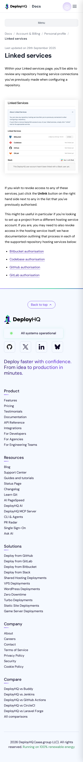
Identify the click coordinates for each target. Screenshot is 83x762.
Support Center (15, 472)
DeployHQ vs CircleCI (19, 705)
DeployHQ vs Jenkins (19, 694)
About (8, 633)
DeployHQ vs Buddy (18, 689)
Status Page (12, 483)
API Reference (14, 422)
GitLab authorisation (25, 275)
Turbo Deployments (18, 600)
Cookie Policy (14, 667)
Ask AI (8, 533)
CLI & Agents (13, 517)
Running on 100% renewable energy (49, 747)
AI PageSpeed (14, 500)
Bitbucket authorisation (27, 251)
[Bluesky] (57, 346)
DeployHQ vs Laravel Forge (23, 711)
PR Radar (10, 522)
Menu (41, 22)
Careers (10, 639)
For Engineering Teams (20, 445)
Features (10, 400)
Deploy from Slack (17, 572)
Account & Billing (28, 34)
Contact (10, 644)
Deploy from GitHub (18, 556)
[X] (25, 346)
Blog (7, 467)
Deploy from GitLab (18, 561)
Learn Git (10, 495)
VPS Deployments (17, 583)
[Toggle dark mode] (67, 6)
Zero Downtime (15, 594)
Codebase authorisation (27, 259)
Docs (8, 34)
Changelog (12, 489)
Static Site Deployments (21, 605)
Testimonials (13, 411)
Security (10, 661)
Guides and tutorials (19, 478)
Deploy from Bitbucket (20, 567)
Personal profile (55, 34)
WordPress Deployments (22, 589)
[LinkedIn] (41, 346)
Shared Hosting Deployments (25, 578)
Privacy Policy (14, 655)
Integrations (13, 428)
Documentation (15, 417)
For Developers (15, 434)
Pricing (9, 406)
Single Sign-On (15, 528)
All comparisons (16, 716)
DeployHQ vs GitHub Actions (25, 700)
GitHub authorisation (25, 267)
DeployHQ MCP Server (20, 511)
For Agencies (13, 439)
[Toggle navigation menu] (74, 6)
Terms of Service (16, 650)
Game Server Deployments (23, 611)
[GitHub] (9, 346)
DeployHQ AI (13, 506)
